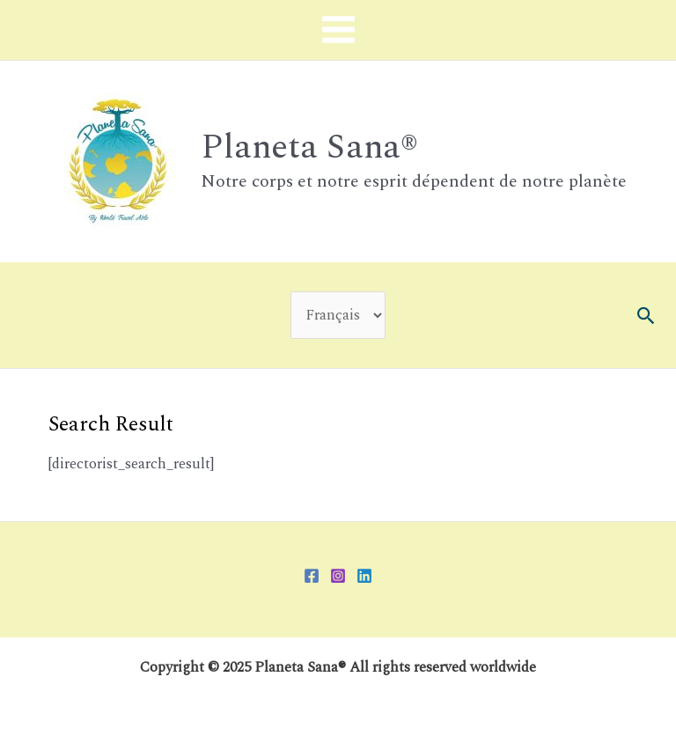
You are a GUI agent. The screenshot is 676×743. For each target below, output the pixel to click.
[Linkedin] (364, 576)
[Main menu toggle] (338, 30)
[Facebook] (312, 576)
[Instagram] (338, 576)
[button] (646, 315)
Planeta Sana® (309, 147)
